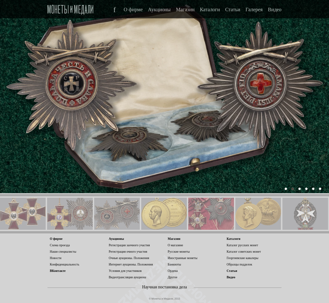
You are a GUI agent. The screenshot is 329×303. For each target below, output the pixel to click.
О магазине (175, 245)
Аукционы (159, 10)
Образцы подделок (239, 264)
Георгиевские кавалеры (242, 258)
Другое (172, 277)
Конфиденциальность (64, 264)
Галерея (254, 10)
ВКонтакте (58, 271)
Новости (55, 258)
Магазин (185, 10)
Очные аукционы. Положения (129, 258)
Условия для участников (125, 271)
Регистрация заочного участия (129, 245)
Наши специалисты (63, 251)
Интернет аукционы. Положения (131, 264)
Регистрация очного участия (128, 251)
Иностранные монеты (182, 258)
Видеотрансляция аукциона (127, 277)
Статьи (232, 10)
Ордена (173, 271)
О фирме (133, 10)
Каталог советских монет (244, 251)
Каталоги (210, 10)
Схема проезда (60, 245)
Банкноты (174, 264)
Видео (274, 10)
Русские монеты (179, 251)
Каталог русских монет (242, 245)
